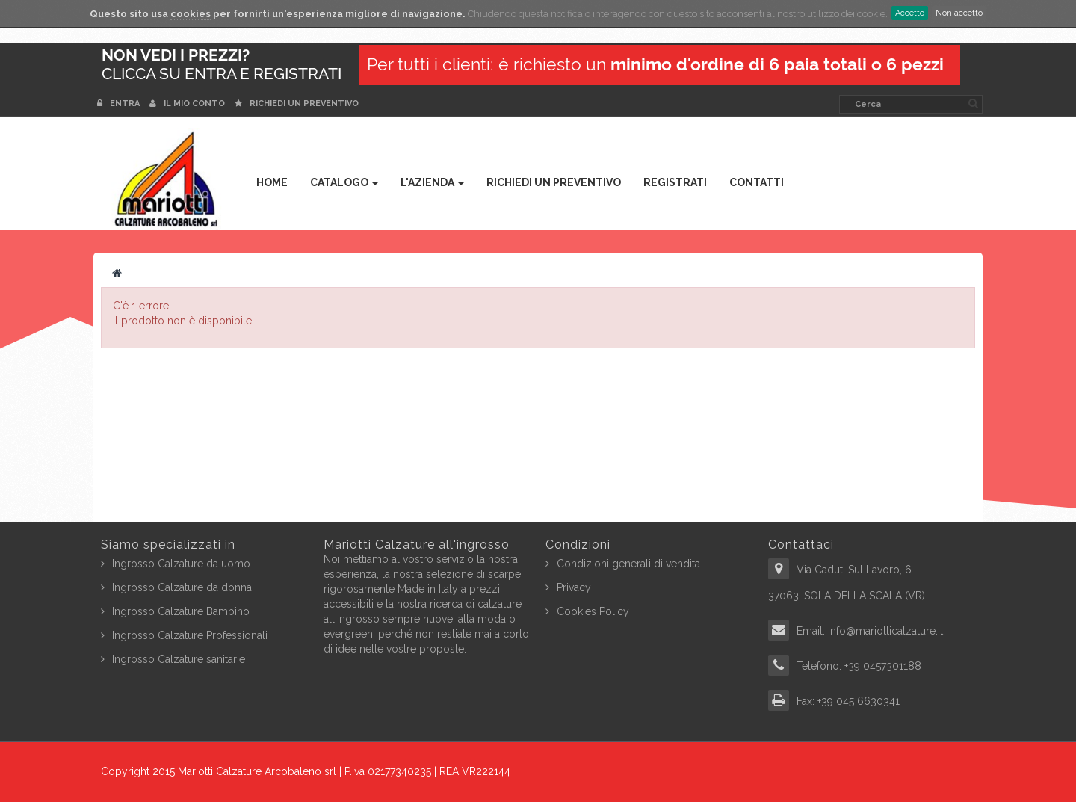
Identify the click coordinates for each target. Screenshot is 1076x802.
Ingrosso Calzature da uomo (181, 564)
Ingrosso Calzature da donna (182, 587)
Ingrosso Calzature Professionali (190, 635)
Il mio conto (187, 103)
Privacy (574, 587)
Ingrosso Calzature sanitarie (178, 659)
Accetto (909, 13)
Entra (119, 103)
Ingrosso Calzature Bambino (181, 611)
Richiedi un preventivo (297, 103)
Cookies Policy (593, 611)
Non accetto (959, 13)
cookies (190, 13)
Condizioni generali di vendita (628, 564)
